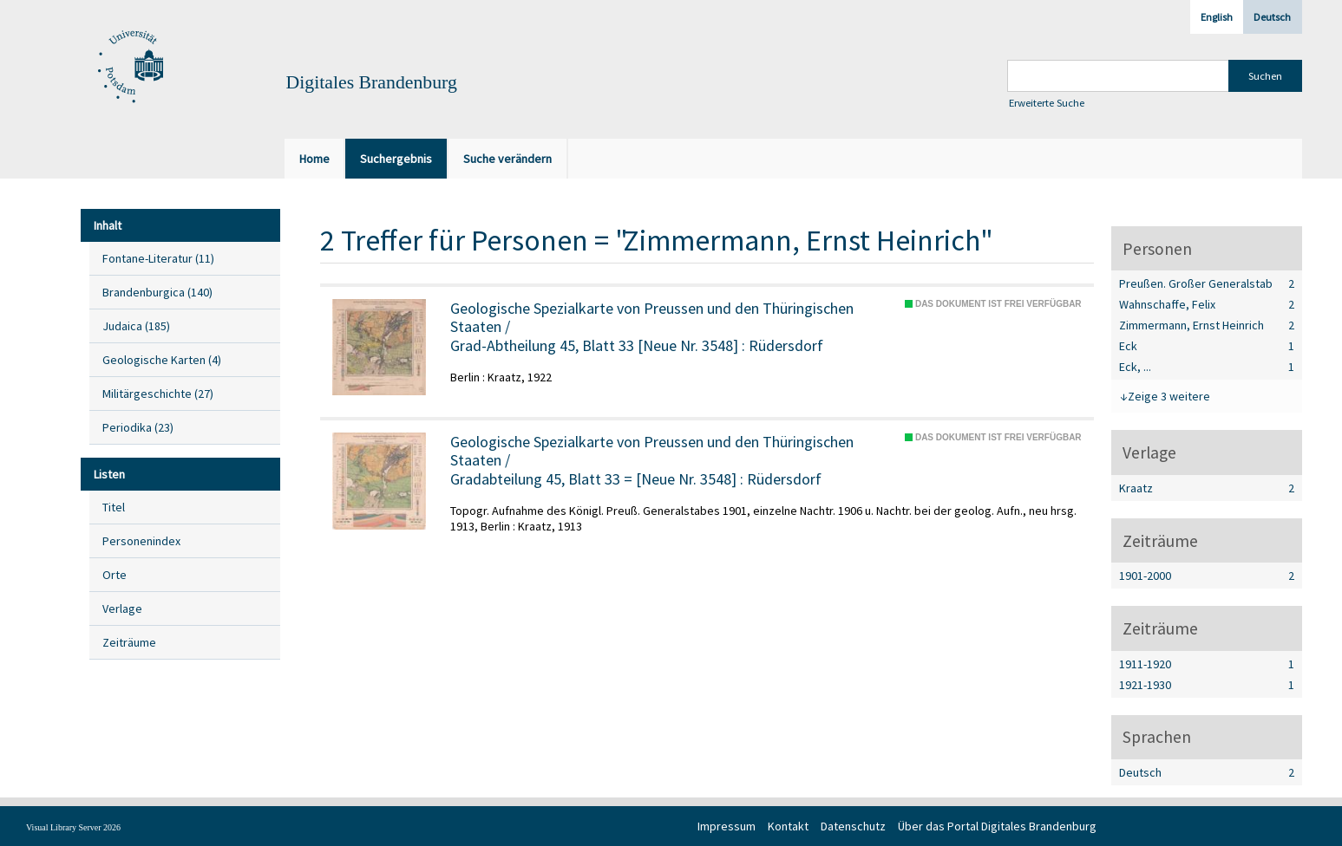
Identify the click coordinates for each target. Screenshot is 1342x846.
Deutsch (1272, 16)
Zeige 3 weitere (1169, 396)
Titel (113, 507)
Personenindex (141, 541)
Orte (114, 574)
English (1217, 16)
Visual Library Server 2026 (73, 827)
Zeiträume (129, 642)
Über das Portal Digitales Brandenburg (997, 826)
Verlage (122, 608)
